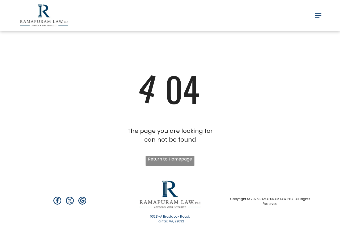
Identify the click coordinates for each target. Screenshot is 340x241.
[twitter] (70, 201)
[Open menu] (318, 15)
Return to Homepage (170, 159)
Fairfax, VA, (165, 221)
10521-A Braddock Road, (170, 216)
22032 (179, 221)
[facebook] (57, 201)
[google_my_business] (82, 201)
